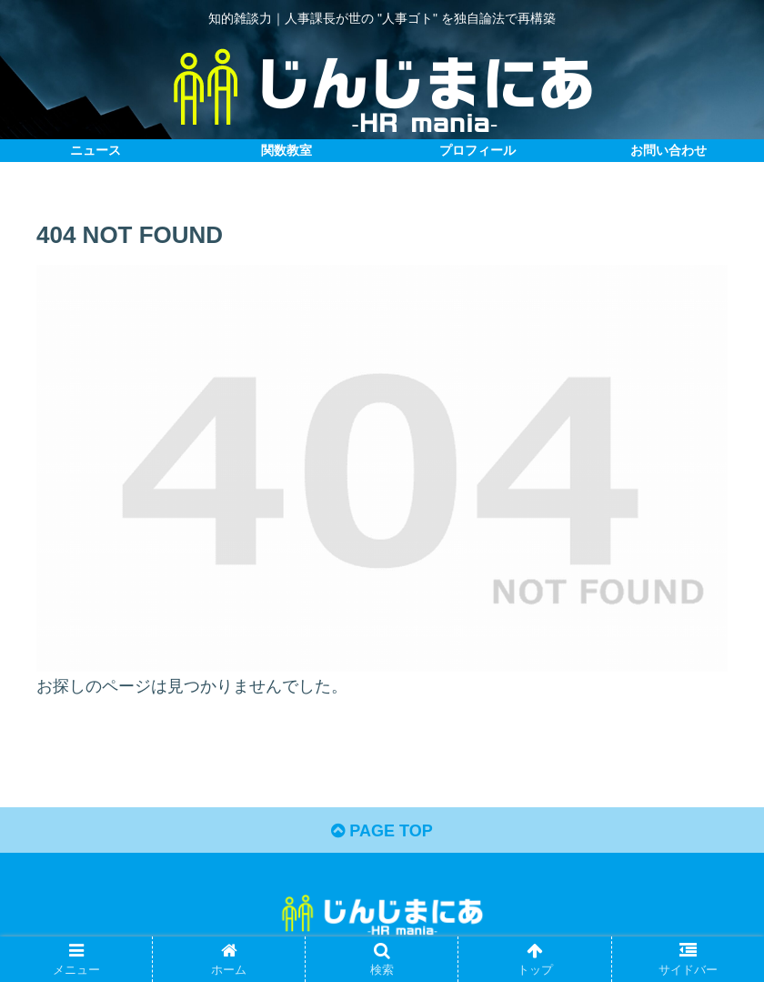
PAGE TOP (381, 831)
